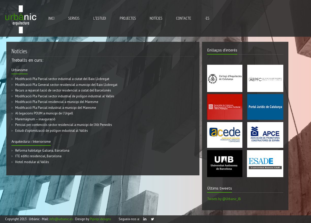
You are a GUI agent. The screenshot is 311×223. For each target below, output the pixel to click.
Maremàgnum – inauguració (34, 119)
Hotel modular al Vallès (31, 162)
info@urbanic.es (61, 219)
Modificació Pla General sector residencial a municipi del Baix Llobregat (65, 85)
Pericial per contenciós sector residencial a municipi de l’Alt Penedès (62, 125)
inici (51, 18)
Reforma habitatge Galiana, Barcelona (41, 150)
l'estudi (99, 18)
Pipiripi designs (100, 219)
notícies (156, 18)
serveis (74, 18)
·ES (207, 18)
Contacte (183, 18)
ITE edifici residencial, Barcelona (37, 156)
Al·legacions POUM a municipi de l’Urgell (43, 113)
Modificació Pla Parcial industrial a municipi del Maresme (54, 108)
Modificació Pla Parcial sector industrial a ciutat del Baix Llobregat (61, 79)
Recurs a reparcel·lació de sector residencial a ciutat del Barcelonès (62, 90)
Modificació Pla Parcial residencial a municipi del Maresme (55, 102)
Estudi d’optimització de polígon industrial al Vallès (50, 130)
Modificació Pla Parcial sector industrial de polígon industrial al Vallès (63, 96)
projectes (128, 18)
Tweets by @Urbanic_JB (225, 199)
